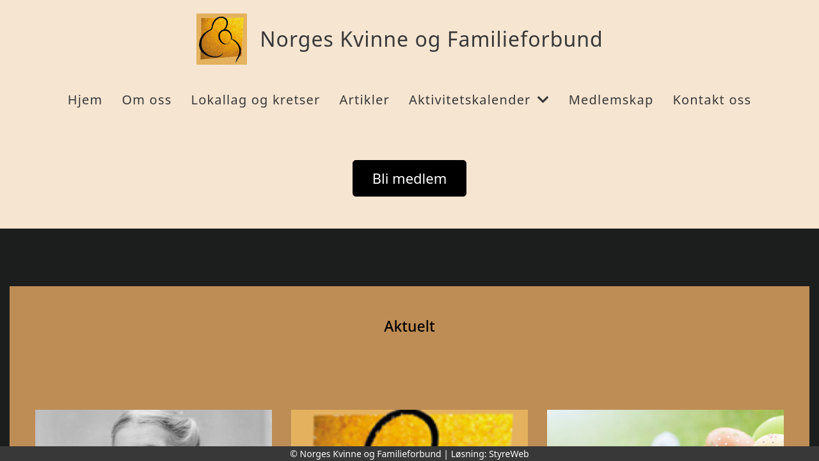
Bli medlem (409, 178)
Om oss (146, 99)
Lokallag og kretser (255, 99)
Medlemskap (611, 99)
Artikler (365, 99)
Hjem (85, 99)
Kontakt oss (711, 99)
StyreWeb (509, 454)
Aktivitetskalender (479, 99)
